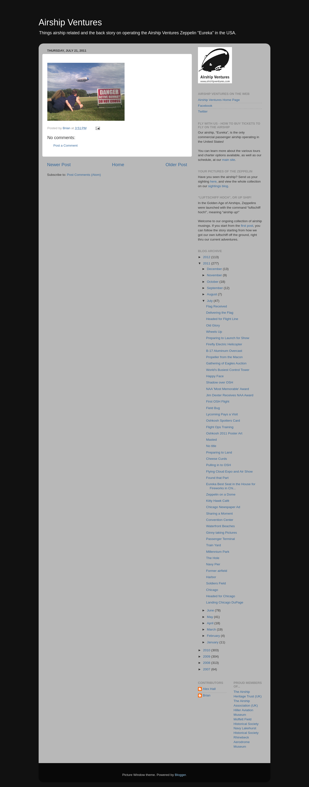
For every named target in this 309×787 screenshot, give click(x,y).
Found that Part (217, 478)
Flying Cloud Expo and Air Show (229, 471)
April (210, 623)
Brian (207, 695)
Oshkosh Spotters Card (223, 420)
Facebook (205, 105)
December (215, 269)
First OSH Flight (217, 401)
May (210, 617)
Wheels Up (214, 331)
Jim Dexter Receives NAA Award (229, 395)
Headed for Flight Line (222, 319)
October (213, 282)
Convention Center (219, 520)
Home (118, 164)
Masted (211, 439)
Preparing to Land (219, 452)
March (212, 629)
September (215, 288)
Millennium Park (217, 551)
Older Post (176, 164)
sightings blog (218, 186)
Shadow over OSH (219, 382)
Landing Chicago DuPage (224, 602)
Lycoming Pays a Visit (222, 414)
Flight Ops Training (219, 427)
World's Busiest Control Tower (227, 370)
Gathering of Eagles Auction (226, 363)
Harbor (211, 577)
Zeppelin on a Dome (221, 494)
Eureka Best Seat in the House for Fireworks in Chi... (230, 486)
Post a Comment (65, 145)
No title (211, 446)
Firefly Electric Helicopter (224, 344)
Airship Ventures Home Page (219, 100)
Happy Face (215, 376)
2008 (207, 663)
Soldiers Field (216, 583)
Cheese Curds (216, 459)
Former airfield (216, 571)
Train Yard (213, 545)
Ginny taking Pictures (221, 532)
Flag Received (216, 306)
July (210, 301)
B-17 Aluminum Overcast (224, 351)
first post (247, 225)
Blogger (180, 775)
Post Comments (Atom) (84, 175)
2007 (207, 669)
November (215, 275)
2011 (207, 263)
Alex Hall (209, 689)
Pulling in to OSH (218, 465)
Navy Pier (213, 564)
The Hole (212, 558)
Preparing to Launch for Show (227, 338)
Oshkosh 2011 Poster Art (224, 433)
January (213, 642)
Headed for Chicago (220, 596)
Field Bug (213, 408)
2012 (207, 257)
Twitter (203, 111)
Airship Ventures (70, 22)
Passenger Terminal (220, 539)
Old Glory (213, 325)
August (212, 294)
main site (228, 160)
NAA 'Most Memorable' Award (227, 389)
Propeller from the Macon (224, 357)
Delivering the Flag (219, 312)
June (211, 610)
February (214, 636)
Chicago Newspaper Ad (223, 507)
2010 (207, 650)
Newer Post (59, 164)
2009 (207, 656)
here (213, 181)
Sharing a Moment (219, 513)
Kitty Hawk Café (217, 501)
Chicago (212, 590)
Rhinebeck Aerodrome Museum (242, 742)
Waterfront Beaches (220, 526)
